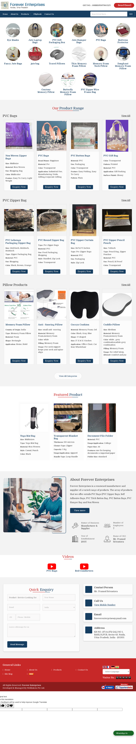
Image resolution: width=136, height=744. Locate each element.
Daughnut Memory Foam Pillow (123, 66)
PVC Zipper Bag (15, 200)
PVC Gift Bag (110, 155)
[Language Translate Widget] (116, 671)
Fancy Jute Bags (13, 64)
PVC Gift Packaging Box (57, 41)
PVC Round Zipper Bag (51, 240)
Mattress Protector (123, 41)
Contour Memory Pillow (46, 90)
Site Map (8, 674)
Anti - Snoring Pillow (50, 324)
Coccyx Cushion (80, 324)
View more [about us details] (79, 510)
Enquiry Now (19, 187)
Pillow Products (15, 285)
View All (125, 116)
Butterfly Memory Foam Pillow (68, 92)
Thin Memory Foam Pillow (79, 65)
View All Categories (68, 376)
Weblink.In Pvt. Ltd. (36, 688)
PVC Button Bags (80, 155)
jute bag (35, 64)
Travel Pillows (57, 64)
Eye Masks (13, 40)
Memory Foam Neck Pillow (101, 65)
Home (5, 14)
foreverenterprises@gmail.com (110, 618)
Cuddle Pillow (111, 324)
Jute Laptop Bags (35, 41)
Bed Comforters (84, 571)
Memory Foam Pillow (17, 324)
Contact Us (49, 14)
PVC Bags (101, 40)
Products (26, 14)
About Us (14, 14)
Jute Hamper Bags (79, 41)
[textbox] (109, 14)
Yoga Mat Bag (27, 436)
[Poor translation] (9, 706)
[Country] (59, 607)
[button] (105, 605)
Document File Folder (100, 436)
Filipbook (37, 14)
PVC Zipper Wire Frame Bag (90, 90)
